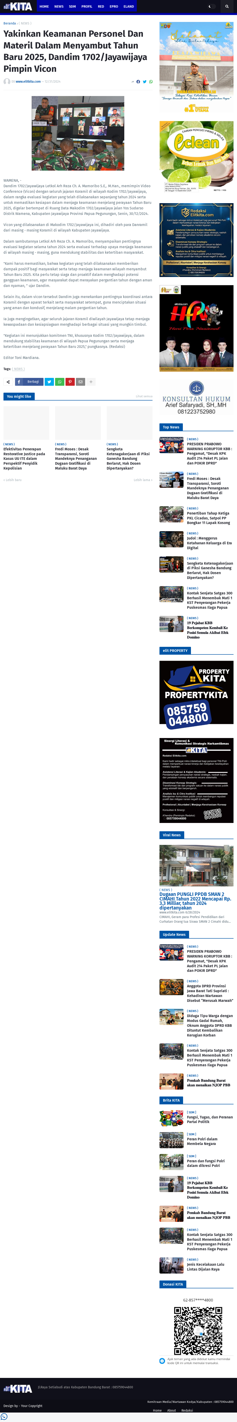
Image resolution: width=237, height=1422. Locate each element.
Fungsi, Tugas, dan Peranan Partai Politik (210, 1119)
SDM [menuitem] (72, 6)
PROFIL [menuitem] (86, 6)
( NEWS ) (25, 23)
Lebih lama (142, 480)
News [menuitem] (58, 6)
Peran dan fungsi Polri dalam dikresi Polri (206, 1163)
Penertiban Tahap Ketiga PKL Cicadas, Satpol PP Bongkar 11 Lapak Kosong (208, 518)
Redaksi (187, 1411)
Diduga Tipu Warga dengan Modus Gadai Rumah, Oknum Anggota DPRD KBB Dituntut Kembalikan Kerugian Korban (210, 1025)
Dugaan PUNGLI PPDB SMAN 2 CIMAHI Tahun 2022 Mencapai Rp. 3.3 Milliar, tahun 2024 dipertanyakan (195, 901)
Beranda (9, 23)
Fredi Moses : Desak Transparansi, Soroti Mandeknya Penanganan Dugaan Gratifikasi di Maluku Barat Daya (76, 458)
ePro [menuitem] (114, 6)
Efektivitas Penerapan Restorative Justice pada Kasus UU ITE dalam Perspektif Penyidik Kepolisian (24, 458)
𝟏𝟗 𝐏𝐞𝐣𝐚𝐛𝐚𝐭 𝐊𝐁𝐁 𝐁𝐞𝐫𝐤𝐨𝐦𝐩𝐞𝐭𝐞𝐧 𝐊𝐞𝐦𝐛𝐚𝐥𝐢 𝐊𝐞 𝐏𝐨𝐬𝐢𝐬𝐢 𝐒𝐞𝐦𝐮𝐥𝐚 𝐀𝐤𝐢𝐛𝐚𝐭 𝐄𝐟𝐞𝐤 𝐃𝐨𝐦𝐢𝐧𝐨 (207, 630)
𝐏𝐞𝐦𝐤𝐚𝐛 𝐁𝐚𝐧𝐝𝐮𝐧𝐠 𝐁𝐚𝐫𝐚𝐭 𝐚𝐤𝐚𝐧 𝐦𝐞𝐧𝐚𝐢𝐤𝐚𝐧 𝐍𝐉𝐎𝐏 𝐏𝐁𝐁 (208, 1083)
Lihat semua (144, 396)
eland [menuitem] (129, 6)
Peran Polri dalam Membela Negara (202, 1141)
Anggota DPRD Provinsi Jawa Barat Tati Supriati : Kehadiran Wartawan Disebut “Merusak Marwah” (210, 993)
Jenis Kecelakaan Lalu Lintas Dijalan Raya (205, 1266)
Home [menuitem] (44, 6)
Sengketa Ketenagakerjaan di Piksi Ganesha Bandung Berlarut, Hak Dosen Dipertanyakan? (128, 458)
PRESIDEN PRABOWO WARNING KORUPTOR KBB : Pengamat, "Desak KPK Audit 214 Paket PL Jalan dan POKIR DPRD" (209, 453)
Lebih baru (14, 480)
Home (157, 1411)
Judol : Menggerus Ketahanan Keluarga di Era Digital (209, 543)
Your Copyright (31, 1406)
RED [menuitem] (101, 6)
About (171, 1411)
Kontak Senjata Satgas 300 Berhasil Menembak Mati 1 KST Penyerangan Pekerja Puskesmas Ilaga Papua (209, 600)
